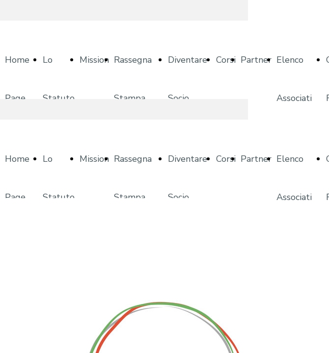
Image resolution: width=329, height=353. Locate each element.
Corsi (226, 60)
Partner (256, 60)
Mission (94, 60)
